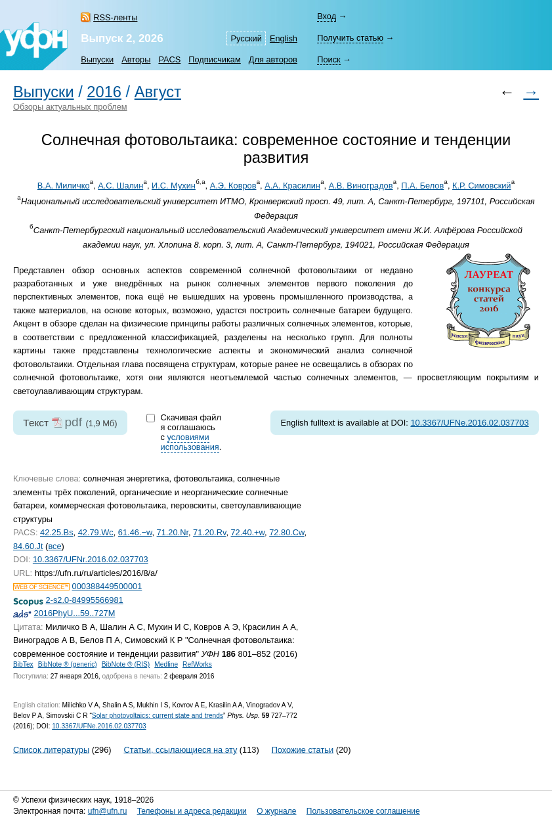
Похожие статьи (302, 749)
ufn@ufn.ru (107, 811)
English (283, 38)
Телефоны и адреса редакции (192, 811)
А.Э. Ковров (233, 185)
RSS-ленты (115, 17)
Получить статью (350, 38)
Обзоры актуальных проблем (70, 107)
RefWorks (197, 664)
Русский (245, 38)
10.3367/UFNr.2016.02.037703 (90, 559)
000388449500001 (107, 586)
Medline (166, 664)
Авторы (135, 59)
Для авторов (273, 59)
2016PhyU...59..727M (75, 613)
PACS (169, 59)
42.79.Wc (96, 532)
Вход (326, 16)
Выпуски (97, 59)
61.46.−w (135, 532)
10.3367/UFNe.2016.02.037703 (469, 423)
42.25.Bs (57, 532)
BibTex (23, 664)
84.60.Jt (28, 546)
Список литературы (51, 749)
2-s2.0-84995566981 (84, 600)
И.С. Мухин (174, 185)
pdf (73, 422)
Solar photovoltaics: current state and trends (157, 715)
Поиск (328, 59)
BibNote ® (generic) (67, 664)
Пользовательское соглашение (363, 811)
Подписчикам (214, 59)
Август (158, 91)
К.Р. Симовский (481, 185)
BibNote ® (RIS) (126, 664)
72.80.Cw (286, 532)
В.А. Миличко (63, 185)
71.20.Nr (172, 532)
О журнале (276, 811)
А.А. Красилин (292, 185)
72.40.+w (248, 532)
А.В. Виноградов (361, 185)
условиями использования (190, 442)
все (54, 546)
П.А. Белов (422, 185)
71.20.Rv (209, 532)
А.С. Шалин (120, 185)
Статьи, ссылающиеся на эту (180, 749)
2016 (104, 91)
